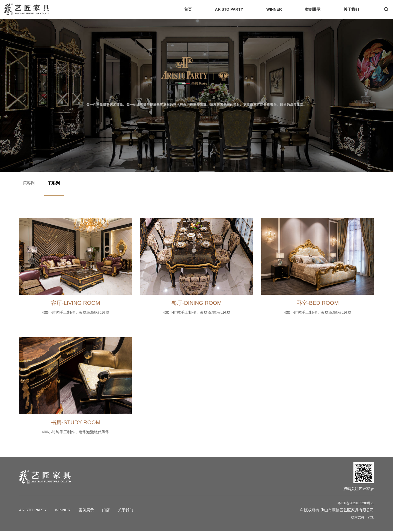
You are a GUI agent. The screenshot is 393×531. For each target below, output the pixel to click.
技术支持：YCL (362, 517)
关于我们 (351, 9)
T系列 (54, 183)
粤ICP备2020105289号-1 (356, 503)
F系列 (29, 183)
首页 (188, 9)
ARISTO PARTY (229, 9)
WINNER (274, 9)
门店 (106, 510)
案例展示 (312, 9)
